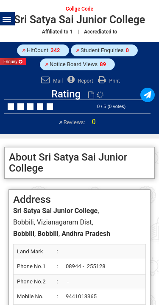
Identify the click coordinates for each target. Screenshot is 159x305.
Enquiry (12, 61)
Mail (51, 81)
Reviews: (79, 122)
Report (79, 81)
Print (108, 81)
